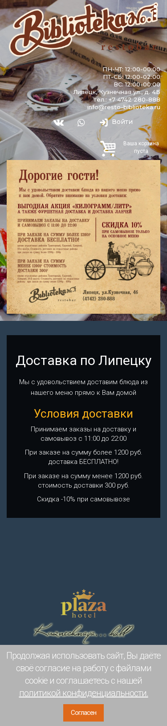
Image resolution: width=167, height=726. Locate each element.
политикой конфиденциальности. (83, 693)
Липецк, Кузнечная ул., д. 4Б (116, 91)
